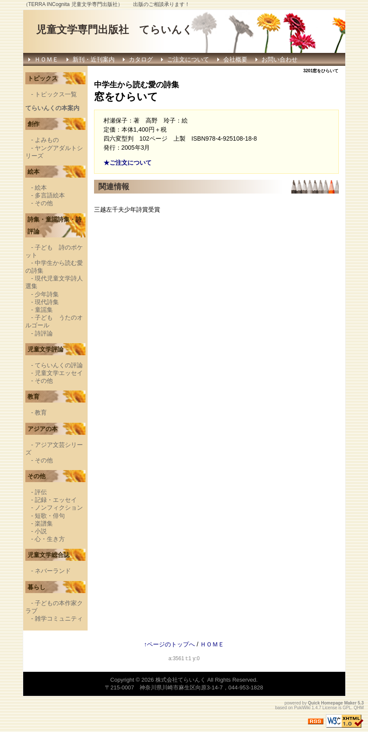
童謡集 (44, 309)
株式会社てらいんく (180, 680)
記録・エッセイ (56, 499)
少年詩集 (47, 294)
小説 (41, 531)
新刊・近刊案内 (94, 59)
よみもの (47, 139)
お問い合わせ (280, 59)
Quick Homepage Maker (332, 703)
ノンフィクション (59, 507)
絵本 (41, 187)
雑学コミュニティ (59, 618)
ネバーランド (53, 570)
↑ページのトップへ (169, 644)
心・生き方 (50, 538)
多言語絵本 (50, 195)
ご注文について (188, 59)
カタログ (141, 59)
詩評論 (44, 333)
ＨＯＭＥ (46, 59)
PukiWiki (302, 707)
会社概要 (235, 59)
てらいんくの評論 (59, 365)
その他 (44, 203)
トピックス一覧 (56, 94)
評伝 (41, 492)
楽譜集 (44, 523)
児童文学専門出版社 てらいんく (114, 29)
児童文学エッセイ (59, 372)
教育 (41, 412)
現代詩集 (47, 301)
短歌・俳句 (50, 515)
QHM (359, 707)
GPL (347, 707)
